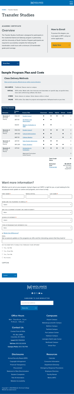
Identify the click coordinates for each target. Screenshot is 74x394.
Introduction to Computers (27, 149)
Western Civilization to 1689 (29, 125)
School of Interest (8, 219)
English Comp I (27, 116)
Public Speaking (27, 144)
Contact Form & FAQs (18, 331)
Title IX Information (17, 378)
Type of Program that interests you (14, 226)
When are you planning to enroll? (14, 203)
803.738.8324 (20, 340)
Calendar (52, 358)
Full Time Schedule (8, 108)
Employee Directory (51, 371)
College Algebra (27, 137)
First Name (5, 195)
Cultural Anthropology (29, 134)
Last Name (53, 195)
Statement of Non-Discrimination (18, 371)
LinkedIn (41, 293)
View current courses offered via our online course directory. (22, 82)
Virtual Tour (52, 346)
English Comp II (27, 130)
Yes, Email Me (8, 253)
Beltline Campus (51, 326)
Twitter (37, 293)
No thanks (7, 259)
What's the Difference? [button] (11, 235)
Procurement (17, 368)
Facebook (32, 293)
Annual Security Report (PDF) (18, 358)
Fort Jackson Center (52, 333)
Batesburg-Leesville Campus (51, 323)
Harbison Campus (52, 336)
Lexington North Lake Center (52, 339)
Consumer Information (51, 361)
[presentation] (16, 269)
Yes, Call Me (8, 249)
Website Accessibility (18, 381)
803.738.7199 (23, 347)
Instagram (34, 293)
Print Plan (6, 63)
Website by (9, 390)
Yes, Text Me (8, 256)
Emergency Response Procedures (52, 368)
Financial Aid (53, 167)
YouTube (39, 293)
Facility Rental (52, 374)
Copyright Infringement (18, 361)
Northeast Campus (52, 342)
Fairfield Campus (52, 329)
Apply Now (57, 45)
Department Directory (52, 365)
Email (4, 237)
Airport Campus (52, 320)
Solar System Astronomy (30, 141)
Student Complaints (17, 374)
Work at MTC (52, 378)
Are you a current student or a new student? (18, 211)
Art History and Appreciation (27, 120)
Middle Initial (30, 195)
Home (4, 10)
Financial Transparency (18, 365)
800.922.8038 (21, 343)
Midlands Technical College (37, 3)
